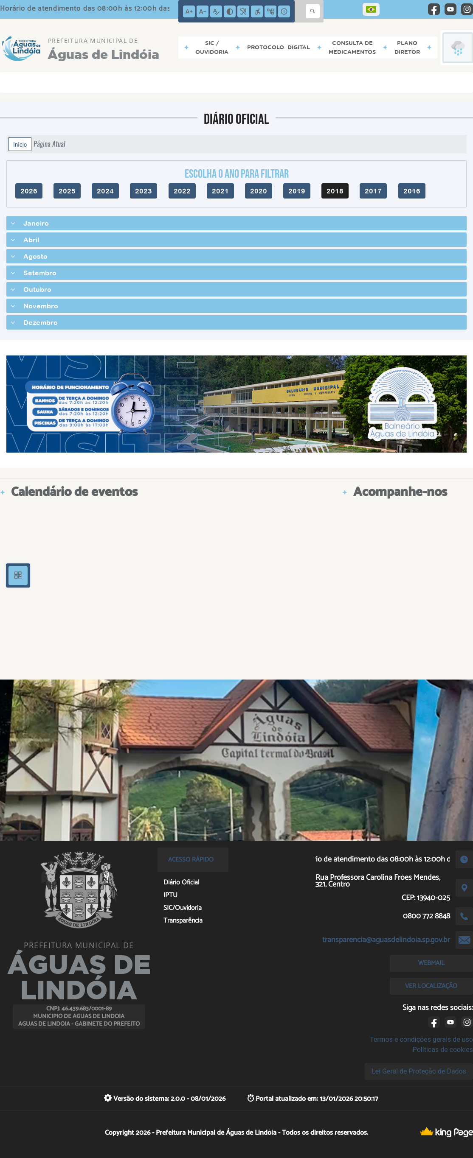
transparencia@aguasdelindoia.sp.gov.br (386, 940)
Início (20, 144)
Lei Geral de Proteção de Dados (419, 1071)
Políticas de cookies (443, 1050)
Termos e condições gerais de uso (421, 1039)
